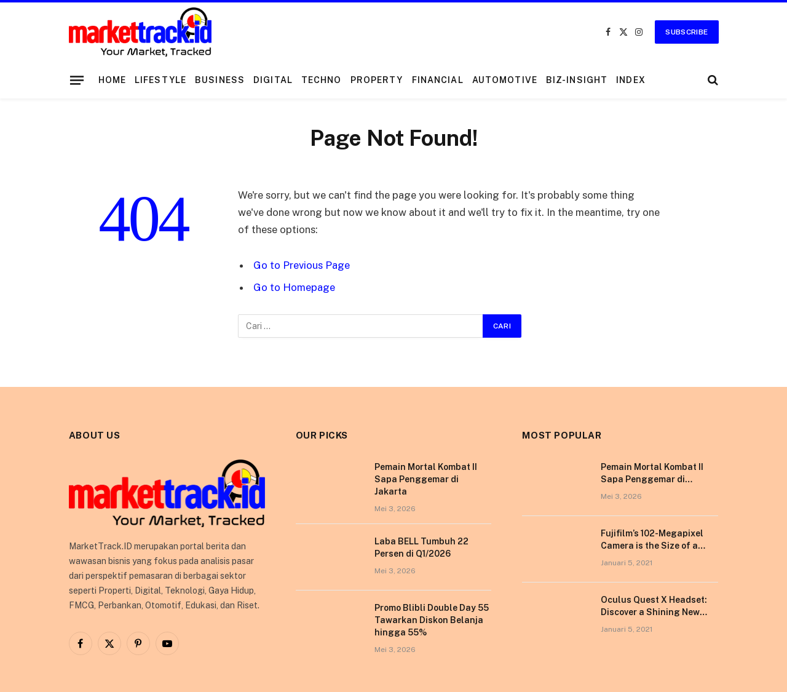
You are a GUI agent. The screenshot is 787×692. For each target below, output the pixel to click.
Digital (273, 80)
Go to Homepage (294, 287)
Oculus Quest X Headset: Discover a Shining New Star (654, 606)
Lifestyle (160, 80)
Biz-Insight (576, 80)
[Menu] (76, 80)
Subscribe (686, 32)
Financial (438, 80)
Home (112, 80)
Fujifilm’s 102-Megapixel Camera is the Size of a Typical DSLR (652, 540)
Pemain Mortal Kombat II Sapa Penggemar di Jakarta (425, 479)
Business (220, 80)
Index (631, 80)
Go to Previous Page (301, 265)
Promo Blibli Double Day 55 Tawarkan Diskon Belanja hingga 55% (431, 620)
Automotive (504, 80)
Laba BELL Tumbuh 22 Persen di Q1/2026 (421, 547)
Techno (321, 80)
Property (376, 80)
